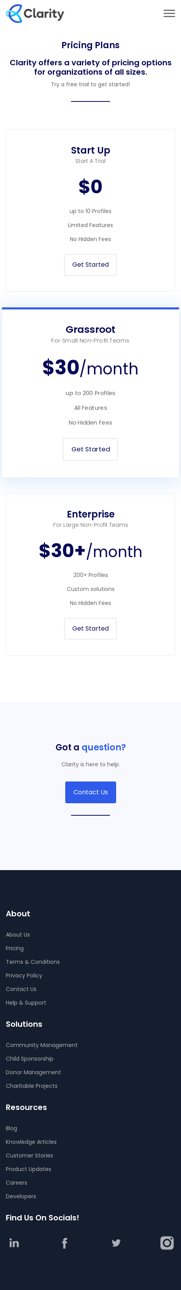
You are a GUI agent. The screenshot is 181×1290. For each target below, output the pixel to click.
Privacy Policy (24, 975)
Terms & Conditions (33, 962)
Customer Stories (29, 1155)
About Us (18, 935)
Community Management (42, 1045)
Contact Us (90, 792)
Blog (11, 1128)
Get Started (90, 264)
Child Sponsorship (30, 1059)
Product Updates (28, 1169)
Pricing (15, 948)
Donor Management (33, 1072)
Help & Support (26, 1003)
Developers (21, 1196)
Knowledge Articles (31, 1142)
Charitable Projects (31, 1086)
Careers (16, 1183)
